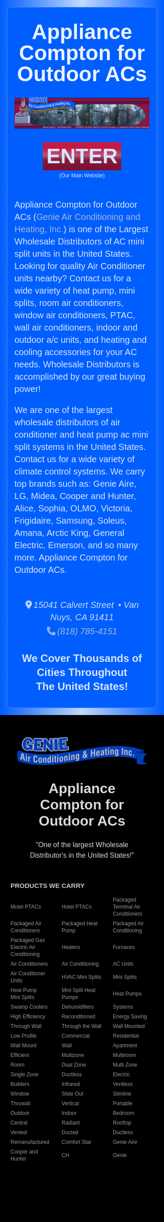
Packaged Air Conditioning (128, 927)
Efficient (19, 1055)
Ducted (70, 1132)
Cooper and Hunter (24, 1155)
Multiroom (124, 1055)
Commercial (76, 1036)
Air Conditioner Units (27, 977)
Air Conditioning (80, 964)
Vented (18, 1132)
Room (17, 1065)
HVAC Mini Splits (81, 977)
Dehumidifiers (78, 1007)
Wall (67, 1045)
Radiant (71, 1123)
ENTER (82, 156)
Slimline (122, 1094)
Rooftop (122, 1123)
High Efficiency (27, 1017)
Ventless (123, 1084)
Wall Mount (23, 1045)
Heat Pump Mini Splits (23, 993)
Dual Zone (74, 1065)
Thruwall (20, 1103)
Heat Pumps (127, 994)
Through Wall (26, 1026)
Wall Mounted (129, 1026)
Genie (120, 1155)
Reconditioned (78, 1017)
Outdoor (19, 1113)
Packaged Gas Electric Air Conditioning (27, 947)
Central (19, 1123)
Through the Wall (81, 1026)
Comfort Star (76, 1142)
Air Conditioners (29, 964)
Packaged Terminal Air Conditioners (127, 907)
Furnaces (124, 947)
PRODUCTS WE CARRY (47, 885)
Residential (126, 1036)
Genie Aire (125, 1142)
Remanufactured (29, 1142)
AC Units (123, 964)
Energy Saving (130, 1017)
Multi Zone (125, 1065)
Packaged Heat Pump (80, 927)
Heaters (71, 947)
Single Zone (24, 1074)
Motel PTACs (25, 907)
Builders (19, 1084)
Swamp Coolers (29, 1007)
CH (65, 1155)
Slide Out (72, 1094)
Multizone (73, 1055)
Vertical (70, 1103)
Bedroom (123, 1113)
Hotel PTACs (76, 907)
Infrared (71, 1084)
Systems (123, 1007)
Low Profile (23, 1036)
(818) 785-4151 (82, 631)
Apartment (125, 1045)
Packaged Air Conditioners (26, 927)
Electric (121, 1074)
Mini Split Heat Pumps (78, 993)
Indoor (69, 1113)
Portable (123, 1103)
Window (19, 1094)
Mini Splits (125, 977)
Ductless (72, 1074)
